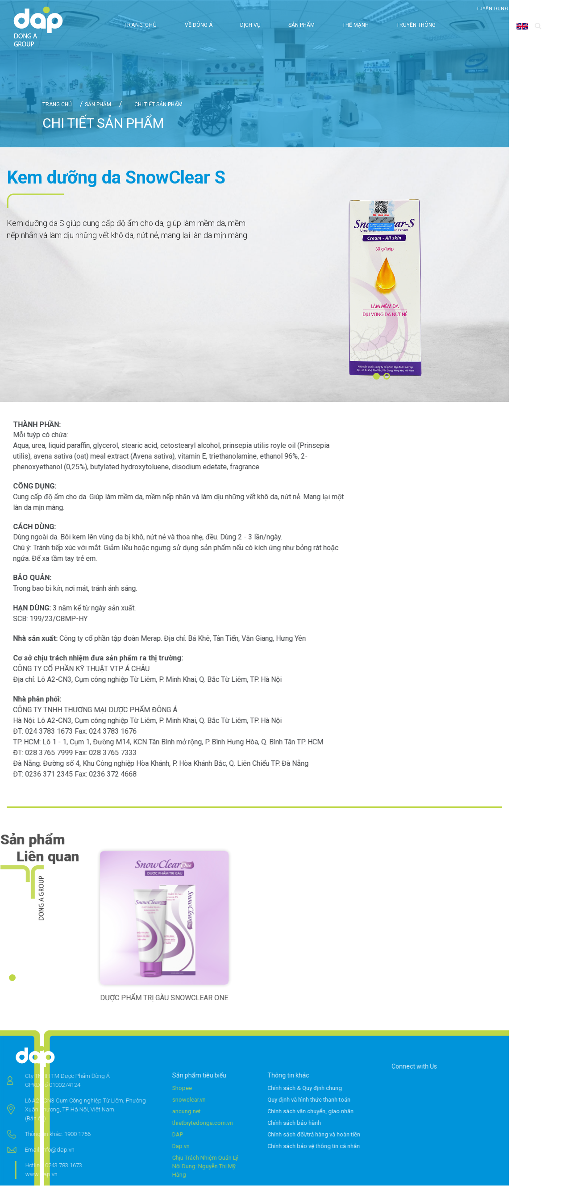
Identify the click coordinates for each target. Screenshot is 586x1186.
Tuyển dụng (493, 8)
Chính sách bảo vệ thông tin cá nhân (336, 1146)
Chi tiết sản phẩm (158, 104)
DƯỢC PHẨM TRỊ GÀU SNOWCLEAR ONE (186, 998)
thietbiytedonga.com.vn (180, 1123)
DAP (155, 1135)
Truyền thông (416, 25)
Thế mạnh (355, 25)
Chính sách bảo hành (316, 1123)
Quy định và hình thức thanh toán (331, 1100)
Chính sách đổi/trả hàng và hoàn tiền (336, 1135)
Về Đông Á (198, 25)
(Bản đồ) (13, 1118)
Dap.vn (159, 1146)
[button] (376, 376)
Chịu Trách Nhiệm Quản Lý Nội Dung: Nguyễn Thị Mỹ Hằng (183, 1166)
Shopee (160, 1088)
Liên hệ (531, 8)
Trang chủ (140, 25)
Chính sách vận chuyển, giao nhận (333, 1111)
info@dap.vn (36, 1150)
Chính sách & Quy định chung (327, 1088)
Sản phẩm (301, 25)
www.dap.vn (19, 1174)
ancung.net (164, 1111)
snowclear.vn (166, 1100)
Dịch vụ (250, 25)
